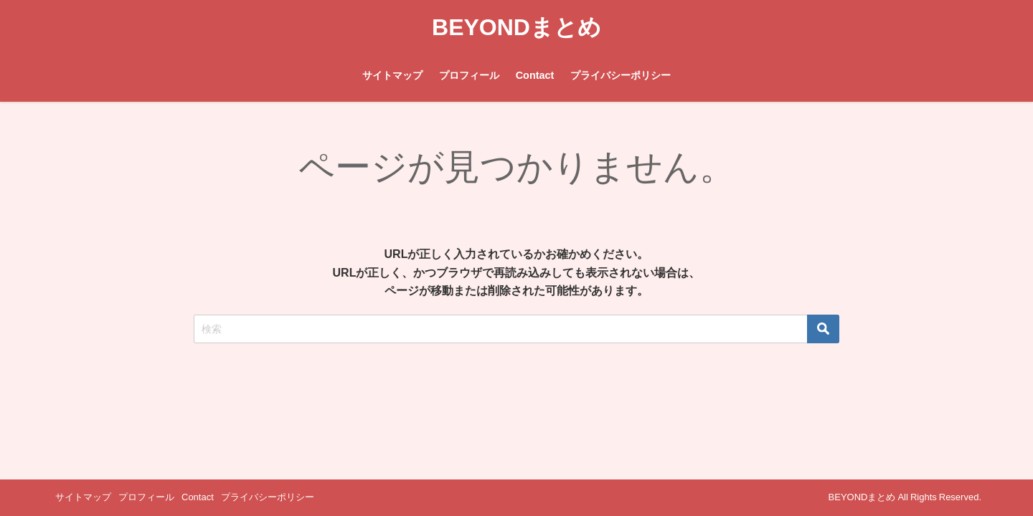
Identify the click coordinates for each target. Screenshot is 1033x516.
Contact (535, 75)
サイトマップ (392, 75)
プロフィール (469, 75)
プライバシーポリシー (620, 75)
